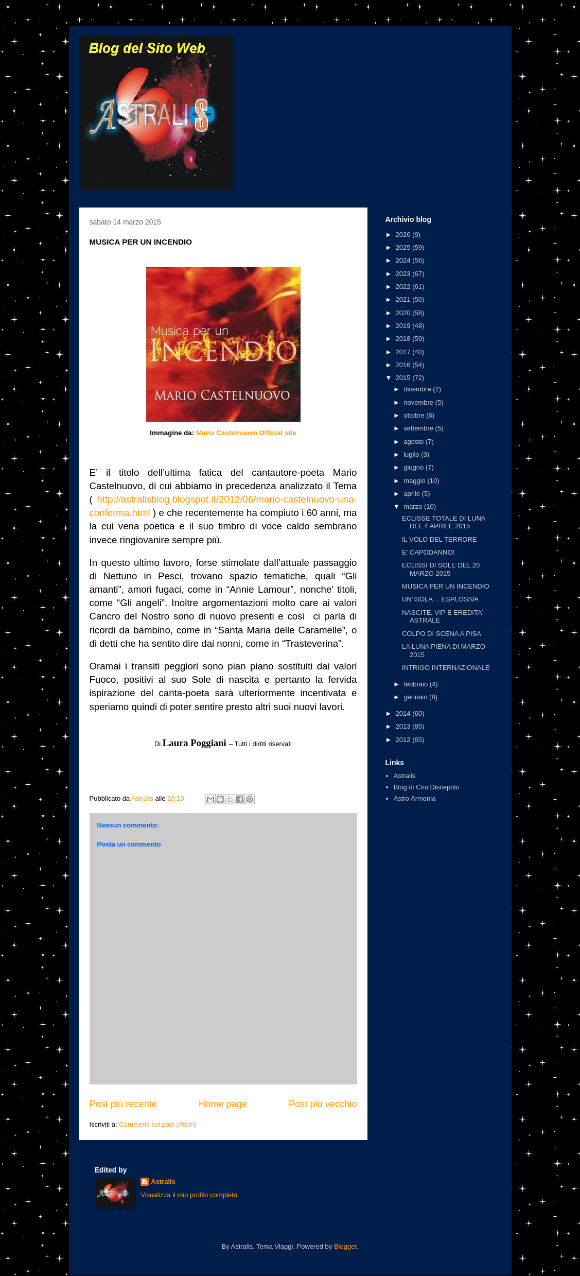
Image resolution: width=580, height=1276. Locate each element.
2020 (404, 313)
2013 (404, 726)
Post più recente (123, 1104)
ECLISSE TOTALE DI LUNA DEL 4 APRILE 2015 (443, 522)
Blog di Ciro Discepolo (427, 787)
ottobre (414, 415)
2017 (404, 352)
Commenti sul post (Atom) (157, 1124)
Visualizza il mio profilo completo (188, 1195)
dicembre (418, 389)
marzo (413, 506)
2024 (404, 260)
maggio (415, 481)
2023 (404, 274)
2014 (404, 713)
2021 (404, 299)
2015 (404, 378)
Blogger (345, 1246)
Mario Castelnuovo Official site (246, 433)
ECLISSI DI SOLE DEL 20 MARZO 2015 (441, 569)
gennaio (416, 697)
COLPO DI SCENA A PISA (441, 633)
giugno (414, 467)
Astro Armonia (415, 798)
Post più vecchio (323, 1104)
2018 (404, 338)
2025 (404, 247)
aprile (412, 493)
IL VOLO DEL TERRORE (439, 539)
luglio (412, 454)
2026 (404, 234)
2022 (404, 286)
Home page (223, 1104)
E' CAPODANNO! (428, 552)
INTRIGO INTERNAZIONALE (445, 667)
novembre (419, 402)
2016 (404, 365)
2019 (404, 326)
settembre (419, 428)
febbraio (416, 684)
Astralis (405, 776)
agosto (414, 441)
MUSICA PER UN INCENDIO (445, 586)
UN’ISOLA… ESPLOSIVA (440, 599)
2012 (404, 740)
